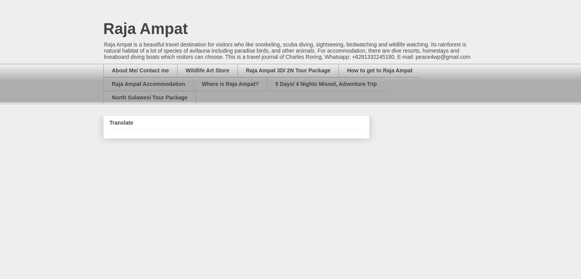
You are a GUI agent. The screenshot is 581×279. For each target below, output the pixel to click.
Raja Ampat (145, 28)
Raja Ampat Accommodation (148, 84)
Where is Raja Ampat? (230, 84)
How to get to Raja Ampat (379, 70)
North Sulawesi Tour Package (150, 97)
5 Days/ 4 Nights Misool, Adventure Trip (326, 84)
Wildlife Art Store (207, 70)
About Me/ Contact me (140, 70)
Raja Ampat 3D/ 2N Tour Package (288, 70)
